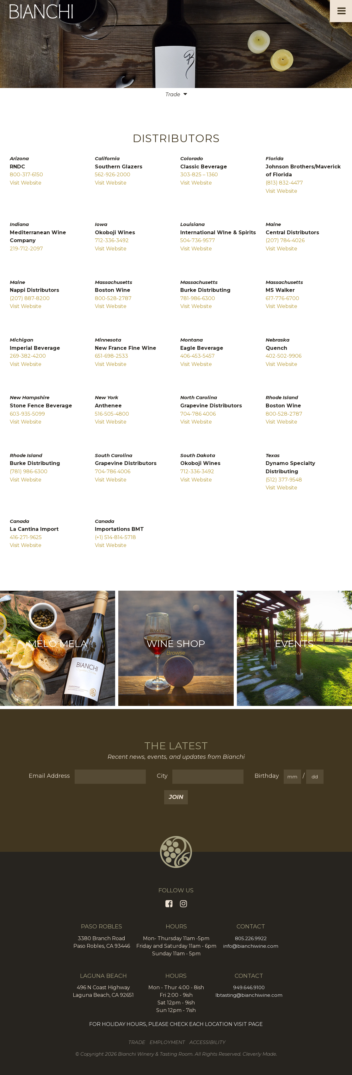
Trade (137, 1042)
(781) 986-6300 (28, 471)
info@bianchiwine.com (250, 946)
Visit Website (25, 183)
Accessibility (208, 1042)
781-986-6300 (197, 298)
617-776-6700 (282, 298)
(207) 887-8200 (30, 298)
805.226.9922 (250, 938)
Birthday (267, 775)
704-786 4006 (198, 414)
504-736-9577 (197, 240)
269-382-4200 (28, 356)
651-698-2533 (111, 356)
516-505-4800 (112, 414)
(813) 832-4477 (284, 183)
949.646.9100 (249, 987)
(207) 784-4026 (285, 240)
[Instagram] (183, 904)
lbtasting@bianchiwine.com (249, 995)
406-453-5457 (197, 356)
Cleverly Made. (260, 1054)
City (162, 775)
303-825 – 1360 (199, 175)
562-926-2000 (112, 175)
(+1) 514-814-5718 (115, 537)
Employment (168, 1042)
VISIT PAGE (248, 1024)
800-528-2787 (113, 298)
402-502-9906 (283, 356)
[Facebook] (168, 904)
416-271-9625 (26, 537)
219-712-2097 (26, 249)
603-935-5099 (27, 414)
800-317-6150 (26, 175)
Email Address (49, 775)
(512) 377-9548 (284, 480)
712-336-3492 (112, 240)
